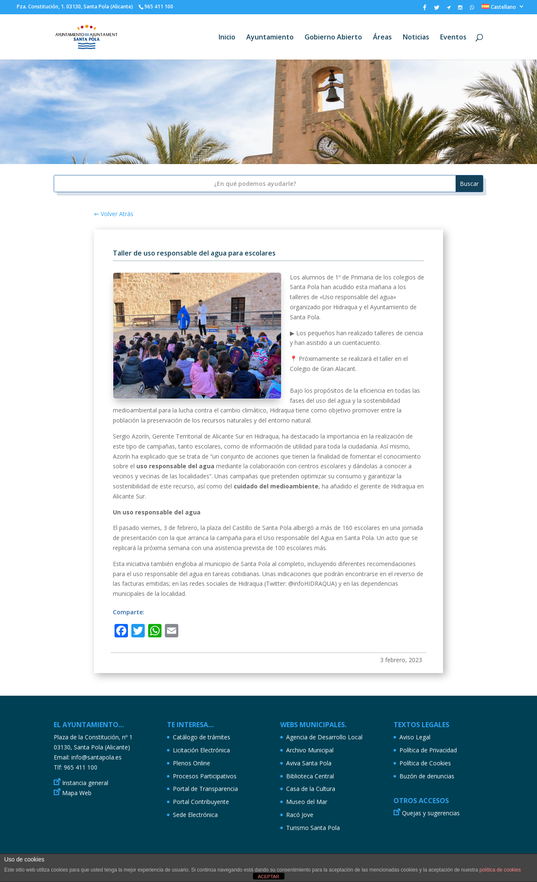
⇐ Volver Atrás (113, 214)
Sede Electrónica (195, 815)
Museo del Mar (306, 802)
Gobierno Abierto (333, 38)
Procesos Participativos (205, 776)
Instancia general (85, 783)
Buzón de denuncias (426, 776)
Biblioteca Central (310, 776)
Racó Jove (299, 815)
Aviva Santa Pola (308, 763)
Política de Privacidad (428, 750)
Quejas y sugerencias (431, 813)
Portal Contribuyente (201, 802)
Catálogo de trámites (201, 737)
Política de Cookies (425, 763)
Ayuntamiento (270, 38)
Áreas (382, 38)
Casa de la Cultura (310, 789)
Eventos (453, 38)
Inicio (227, 38)
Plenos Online (191, 763)
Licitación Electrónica (201, 750)
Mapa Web (76, 793)
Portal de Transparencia (205, 789)
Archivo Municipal (310, 750)
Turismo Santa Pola (313, 828)
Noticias (416, 38)
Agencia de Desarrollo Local (324, 737)
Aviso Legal (414, 737)
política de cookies (500, 870)
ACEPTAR (268, 876)
